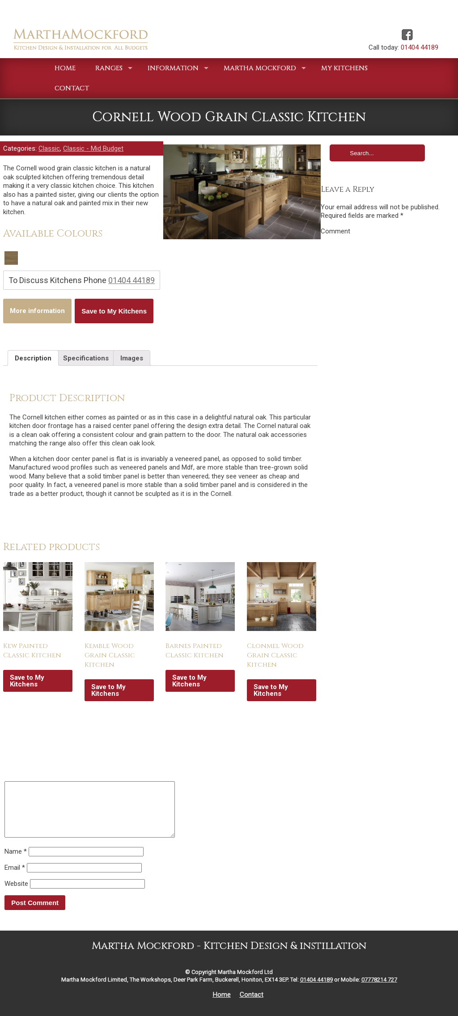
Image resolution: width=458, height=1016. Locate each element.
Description (33, 358)
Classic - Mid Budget (93, 148)
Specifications (86, 358)
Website (16, 894)
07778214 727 (379, 990)
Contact (251, 1005)
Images (131, 358)
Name (15, 862)
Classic (49, 148)
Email (14, 878)
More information (37, 311)
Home (222, 1005)
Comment (335, 231)
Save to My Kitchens (114, 311)
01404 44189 (419, 47)
